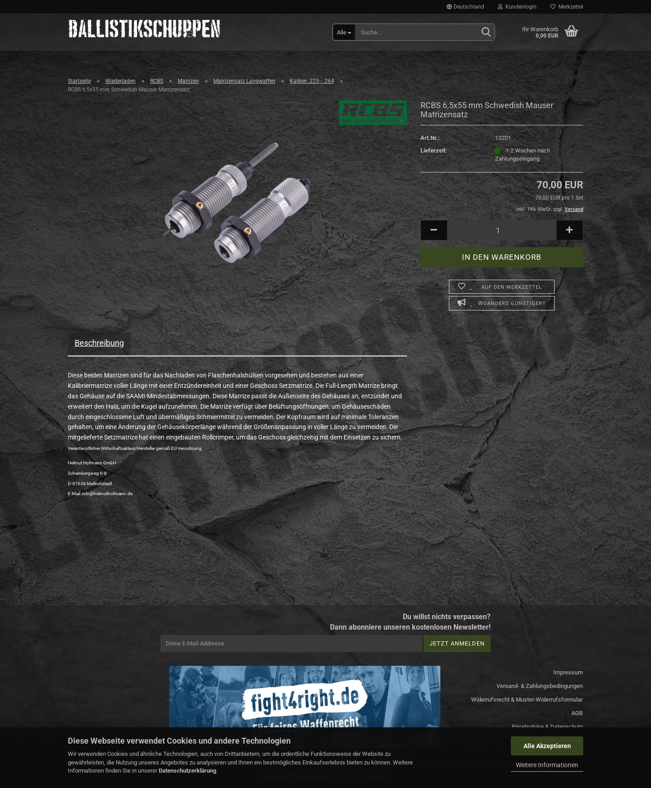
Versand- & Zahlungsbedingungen (539, 686)
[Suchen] (486, 32)
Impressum (568, 672)
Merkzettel (566, 7)
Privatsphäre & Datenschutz (547, 726)
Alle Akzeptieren (547, 746)
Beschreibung (99, 343)
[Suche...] (344, 32)
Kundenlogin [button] (517, 7)
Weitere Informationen (547, 765)
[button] (465, 7)
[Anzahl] (502, 230)
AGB (577, 713)
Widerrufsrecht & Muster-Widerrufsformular (527, 699)
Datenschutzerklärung (187, 770)
